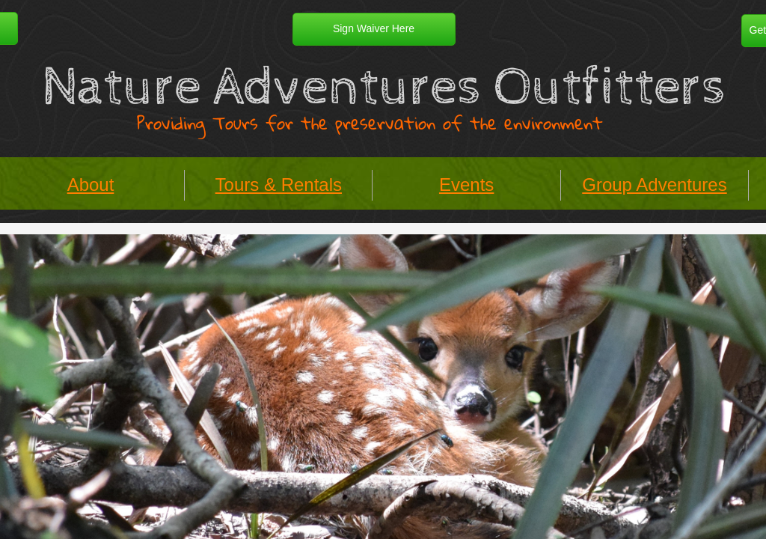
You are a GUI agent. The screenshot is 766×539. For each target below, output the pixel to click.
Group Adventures (654, 184)
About (90, 184)
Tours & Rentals (278, 184)
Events (466, 184)
